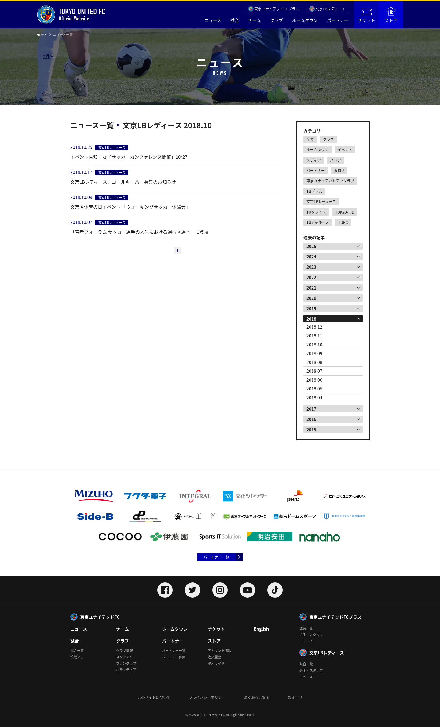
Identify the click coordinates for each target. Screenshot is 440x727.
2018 (311, 319)
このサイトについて (154, 697)
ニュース (212, 20)
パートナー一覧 (216, 557)
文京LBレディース (330, 9)
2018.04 (314, 397)
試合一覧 (77, 650)
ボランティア (126, 669)
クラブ (276, 20)
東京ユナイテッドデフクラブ (330, 181)
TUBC (343, 222)
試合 (234, 20)
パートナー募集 (173, 657)
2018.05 (314, 389)
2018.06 (314, 380)
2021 (311, 288)
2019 (311, 308)
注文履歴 (214, 657)
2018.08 (314, 362)
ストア (391, 15)
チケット (366, 16)
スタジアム (124, 657)
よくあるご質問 (257, 697)
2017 (311, 409)
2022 (311, 277)
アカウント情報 (219, 650)
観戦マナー (78, 657)
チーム (254, 20)
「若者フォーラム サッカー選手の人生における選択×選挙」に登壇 (139, 232)
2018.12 (314, 327)
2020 (311, 298)
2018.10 (314, 344)
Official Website (71, 14)
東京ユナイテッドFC (99, 617)
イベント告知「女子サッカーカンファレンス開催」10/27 (128, 156)
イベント (345, 150)
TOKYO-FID (344, 212)
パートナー (337, 20)
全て (310, 139)
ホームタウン (305, 20)
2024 (311, 257)
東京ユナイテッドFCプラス (276, 9)
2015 (311, 429)
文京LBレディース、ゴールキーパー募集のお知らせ (123, 181)
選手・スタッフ (311, 634)
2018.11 (314, 336)
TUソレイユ (316, 212)
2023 (311, 267)
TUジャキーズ (317, 222)
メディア (313, 160)
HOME (41, 34)
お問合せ (295, 697)
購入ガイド (216, 663)
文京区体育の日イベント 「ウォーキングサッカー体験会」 (130, 206)
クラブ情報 (124, 650)
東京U (339, 170)
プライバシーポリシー (207, 697)
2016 (311, 419)
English (261, 629)
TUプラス (314, 191)
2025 (311, 246)
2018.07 (314, 371)
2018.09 (314, 353)
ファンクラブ (126, 663)
